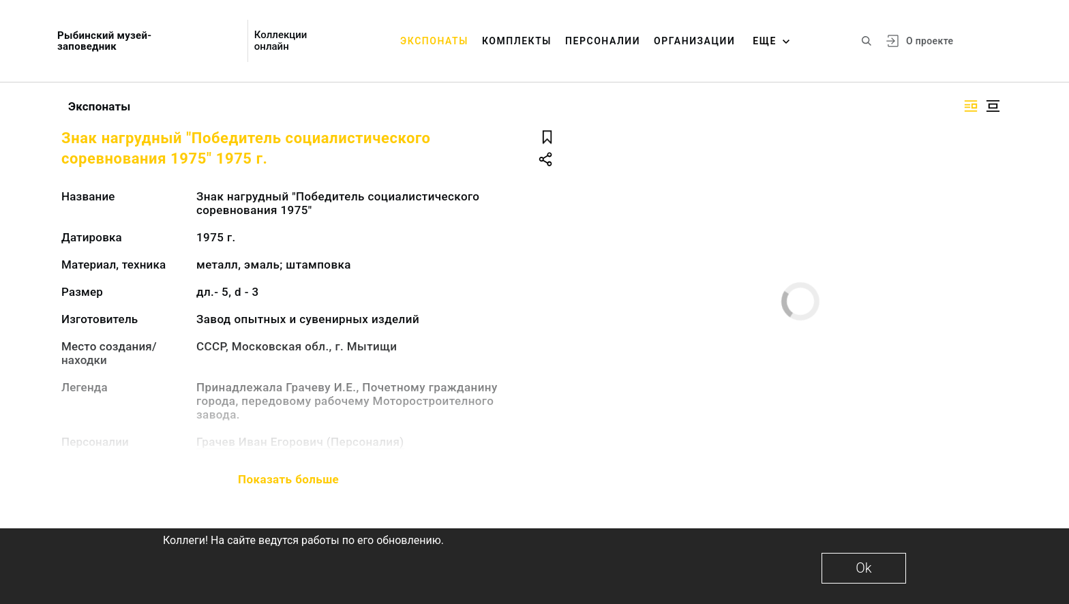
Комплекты (517, 40)
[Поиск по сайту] (866, 41)
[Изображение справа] (971, 106)
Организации (694, 40)
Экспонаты (434, 40)
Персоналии (602, 40)
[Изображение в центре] (993, 106)
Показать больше (288, 479)
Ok (863, 568)
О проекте (929, 40)
